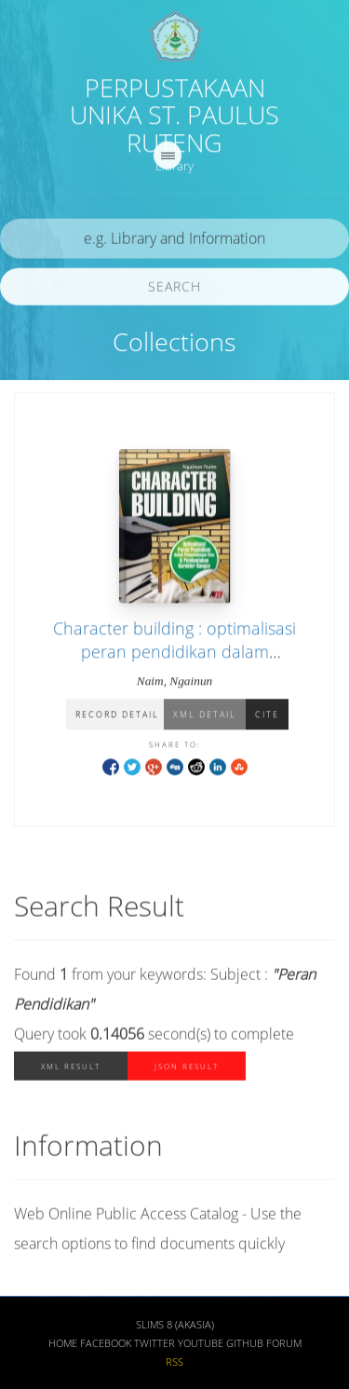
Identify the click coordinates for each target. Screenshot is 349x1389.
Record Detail (117, 716)
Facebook (105, 1345)
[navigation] (167, 157)
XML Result (71, 1069)
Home (62, 1345)
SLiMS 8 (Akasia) (175, 1326)
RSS (174, 1363)
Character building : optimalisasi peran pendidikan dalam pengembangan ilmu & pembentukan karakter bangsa (174, 664)
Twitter (154, 1345)
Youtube (200, 1345)
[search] (174, 241)
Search (174, 288)
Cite (267, 716)
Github (244, 1345)
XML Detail (204, 716)
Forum (284, 1345)
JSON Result (186, 1069)
